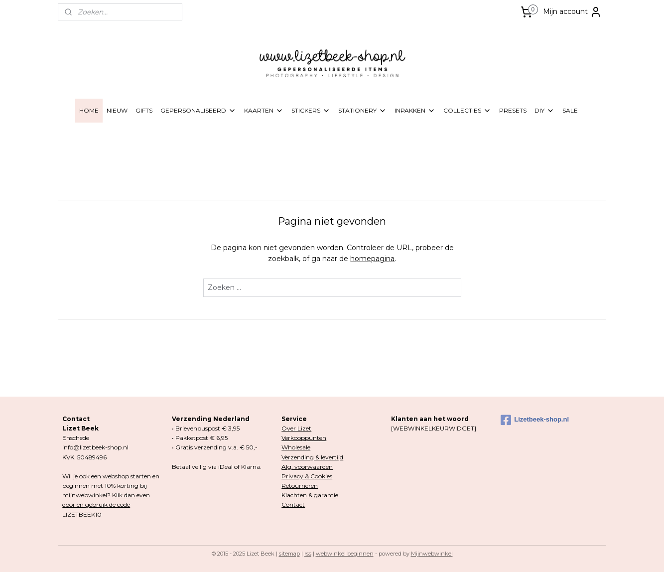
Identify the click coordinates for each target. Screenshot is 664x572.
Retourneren (299, 485)
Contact (293, 504)
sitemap (289, 553)
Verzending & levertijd (312, 457)
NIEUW (117, 110)
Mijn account (572, 12)
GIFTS (143, 110)
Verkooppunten (303, 437)
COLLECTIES (467, 111)
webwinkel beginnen (345, 553)
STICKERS (310, 111)
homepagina (372, 258)
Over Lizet (296, 428)
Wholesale (295, 447)
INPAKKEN (415, 111)
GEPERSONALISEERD (198, 111)
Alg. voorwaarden (307, 466)
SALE (570, 110)
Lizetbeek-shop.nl (535, 420)
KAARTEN (263, 111)
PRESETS (513, 110)
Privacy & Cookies (306, 476)
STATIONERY (362, 111)
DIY (544, 111)
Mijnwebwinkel (432, 553)
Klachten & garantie (309, 495)
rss (307, 553)
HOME (89, 110)
